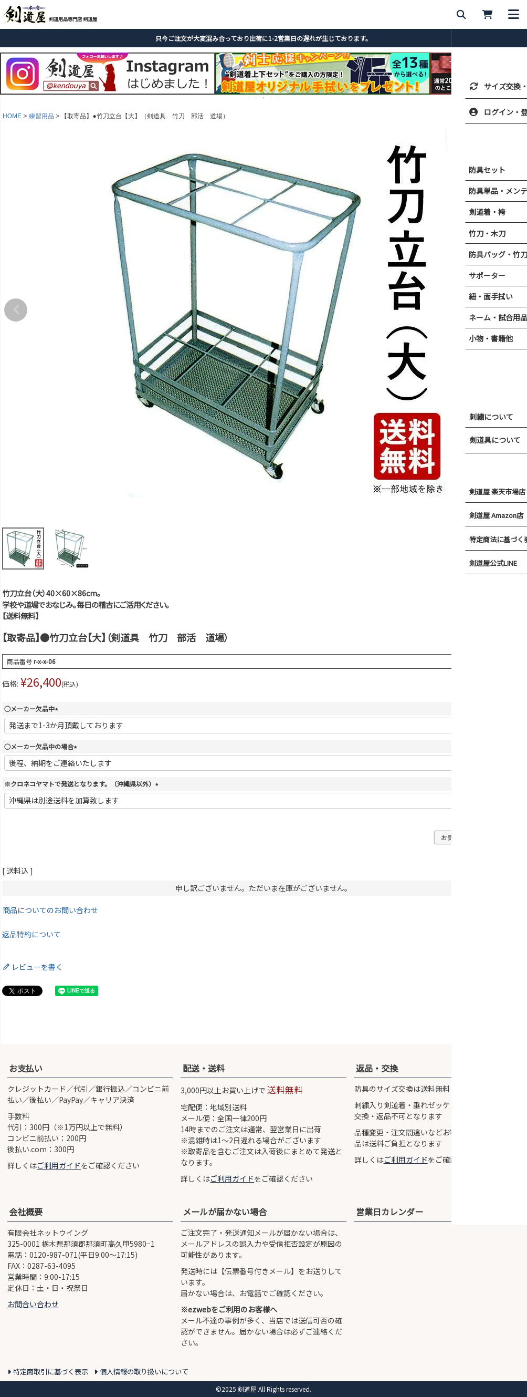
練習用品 (41, 116)
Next (511, 310)
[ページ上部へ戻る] (516, 1036)
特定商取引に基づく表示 (50, 1372)
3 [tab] (264, 97)
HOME (12, 116)
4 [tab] (271, 97)
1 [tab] (249, 97)
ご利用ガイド (59, 1165)
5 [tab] (278, 97)
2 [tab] (256, 97)
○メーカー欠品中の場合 (42, 746)
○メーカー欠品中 (32, 708)
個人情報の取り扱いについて (144, 1372)
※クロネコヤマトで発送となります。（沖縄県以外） (82, 783)
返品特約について (31, 934)
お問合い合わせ (33, 1304)
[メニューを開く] (514, 14)
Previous (15, 310)
